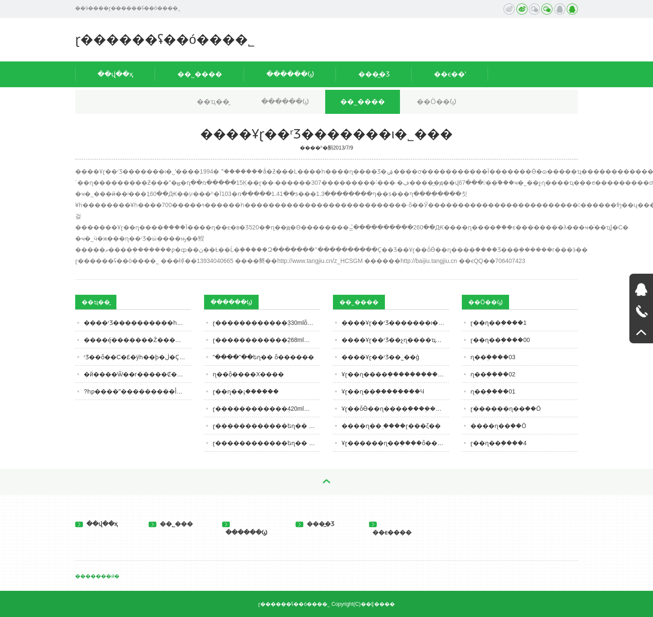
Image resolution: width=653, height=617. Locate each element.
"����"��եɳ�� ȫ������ (263, 357)
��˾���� (199, 74)
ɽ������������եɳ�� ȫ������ (266, 425)
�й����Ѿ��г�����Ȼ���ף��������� (137, 374)
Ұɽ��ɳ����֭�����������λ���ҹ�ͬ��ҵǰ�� (395, 374)
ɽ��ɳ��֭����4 (498, 443)
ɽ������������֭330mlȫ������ (266, 322)
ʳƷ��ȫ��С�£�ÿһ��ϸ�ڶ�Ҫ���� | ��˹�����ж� (137, 357)
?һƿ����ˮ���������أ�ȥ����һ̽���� (137, 391)
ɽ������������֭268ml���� (266, 339)
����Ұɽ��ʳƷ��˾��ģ (380, 357)
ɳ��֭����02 (493, 374)
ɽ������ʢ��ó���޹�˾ (165, 39)
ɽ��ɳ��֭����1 (498, 322)
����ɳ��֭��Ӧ (498, 425)
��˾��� (171, 523)
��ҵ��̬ (213, 101)
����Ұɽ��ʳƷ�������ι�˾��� (395, 322)
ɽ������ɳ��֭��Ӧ (505, 408)
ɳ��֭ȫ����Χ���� (248, 374)
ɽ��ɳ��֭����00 (500, 339)
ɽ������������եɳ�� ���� (266, 443)
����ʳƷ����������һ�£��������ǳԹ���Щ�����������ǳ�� (137, 322)
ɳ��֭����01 (493, 391)
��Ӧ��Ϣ (436, 101)
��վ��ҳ (115, 74)
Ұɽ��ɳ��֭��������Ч (383, 391)
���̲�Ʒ (374, 74)
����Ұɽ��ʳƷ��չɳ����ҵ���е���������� (395, 339)
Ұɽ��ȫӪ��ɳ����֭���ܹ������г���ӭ (395, 408)
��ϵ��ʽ (450, 74)
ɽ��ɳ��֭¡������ (246, 391)
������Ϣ (290, 74)
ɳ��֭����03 (493, 357)
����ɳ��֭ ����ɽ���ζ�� (391, 425)
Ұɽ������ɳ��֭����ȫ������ (395, 443)
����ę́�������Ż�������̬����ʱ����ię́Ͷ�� (137, 339)
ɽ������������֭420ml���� (266, 408)
